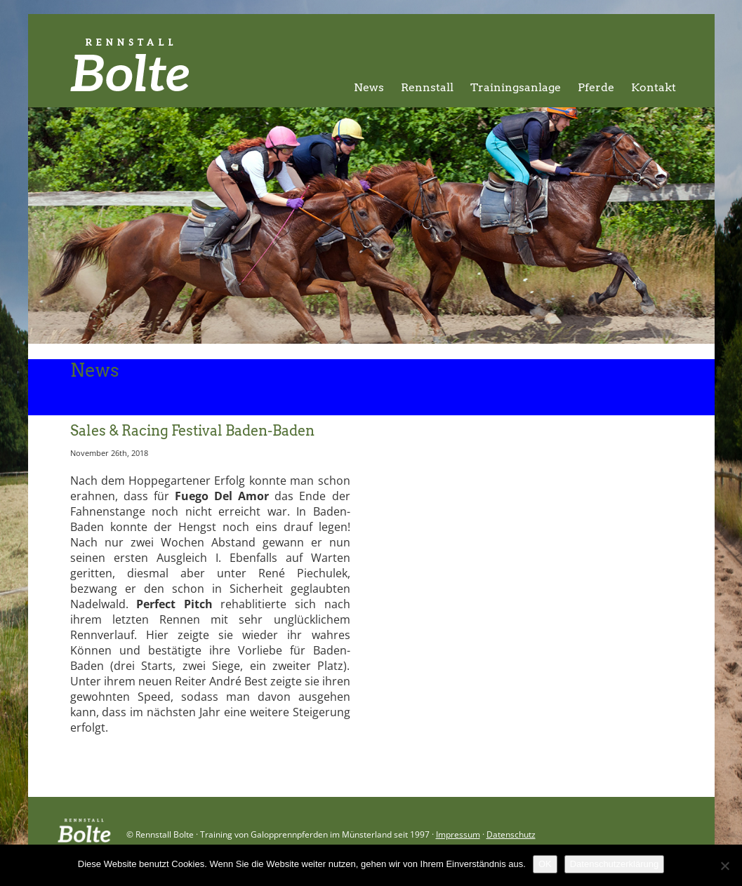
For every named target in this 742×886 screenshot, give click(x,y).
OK (545, 864)
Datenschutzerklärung (614, 864)
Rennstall (427, 87)
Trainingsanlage (515, 87)
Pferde (596, 87)
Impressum (458, 834)
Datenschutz (511, 834)
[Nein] (724, 866)
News (369, 87)
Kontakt (653, 87)
